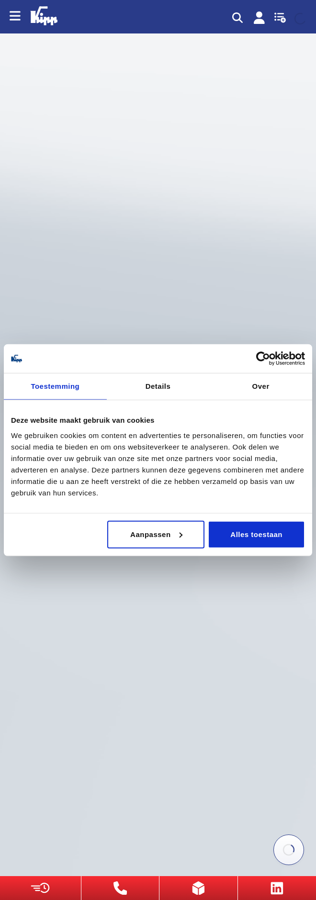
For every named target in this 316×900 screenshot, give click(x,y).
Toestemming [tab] (55, 386)
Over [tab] (261, 386)
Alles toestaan (256, 534)
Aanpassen (156, 534)
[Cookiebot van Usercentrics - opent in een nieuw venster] (263, 358)
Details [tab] (158, 386)
